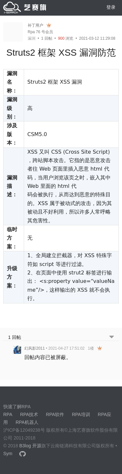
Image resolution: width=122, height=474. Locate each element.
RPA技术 (29, 414)
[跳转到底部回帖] (111, 337)
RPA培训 (81, 414)
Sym (7, 453)
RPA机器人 (27, 422)
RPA (7, 414)
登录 (110, 7)
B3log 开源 (30, 445)
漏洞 (31, 38)
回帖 (46, 38)
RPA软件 (55, 414)
